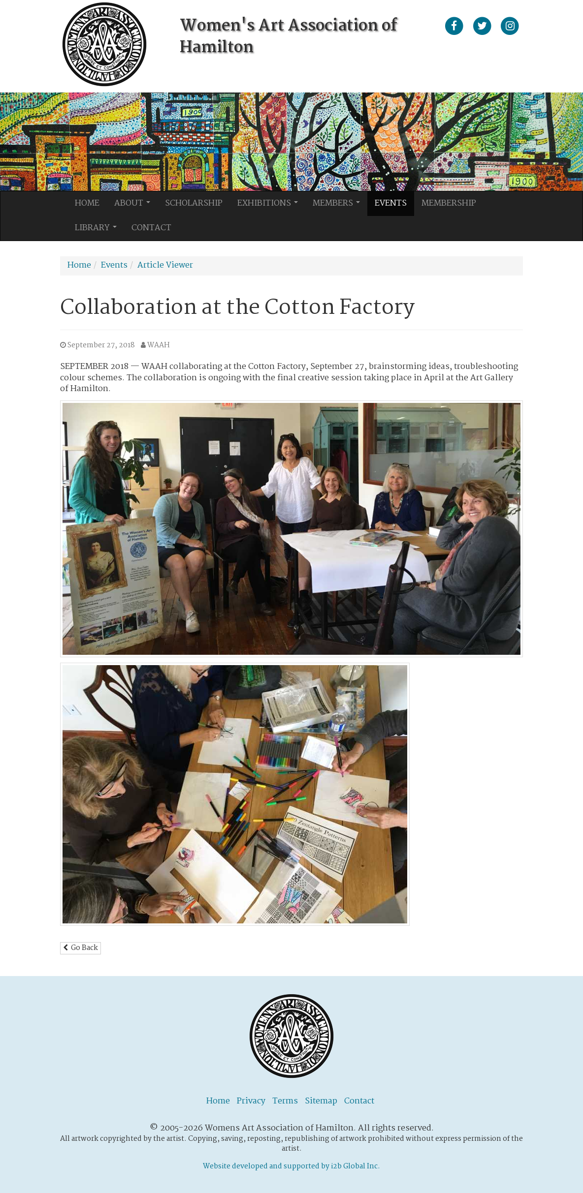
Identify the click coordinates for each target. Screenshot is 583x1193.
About (135, 206)
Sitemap (321, 1101)
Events (391, 203)
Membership (448, 203)
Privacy (251, 1101)
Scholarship (194, 203)
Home (87, 203)
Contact (151, 228)
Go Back (80, 948)
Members (339, 206)
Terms (285, 1101)
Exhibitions (270, 206)
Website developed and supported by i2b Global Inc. (291, 1166)
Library (98, 230)
